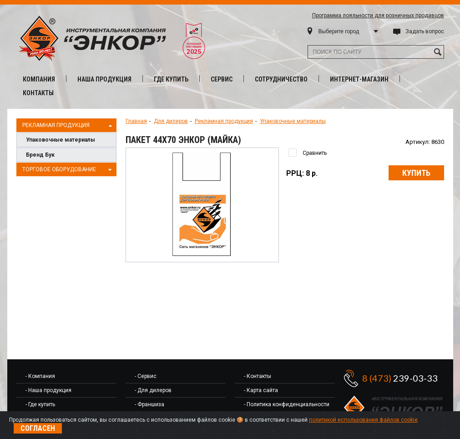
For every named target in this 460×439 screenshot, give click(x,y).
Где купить (171, 79)
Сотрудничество (281, 79)
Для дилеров (171, 121)
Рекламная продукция (68, 125)
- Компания (40, 376)
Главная (136, 121)
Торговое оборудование (68, 170)
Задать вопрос (424, 31)
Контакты (38, 93)
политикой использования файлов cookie (363, 420)
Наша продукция (104, 79)
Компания (39, 79)
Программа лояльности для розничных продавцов (378, 15)
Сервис (222, 79)
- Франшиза (149, 404)
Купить (416, 173)
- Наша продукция (48, 390)
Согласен (37, 428)
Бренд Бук (40, 155)
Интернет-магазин (359, 79)
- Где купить (40, 404)
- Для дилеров (153, 390)
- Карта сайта (261, 390)
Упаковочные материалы (60, 140)
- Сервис (146, 376)
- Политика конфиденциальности (286, 404)
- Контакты (257, 376)
